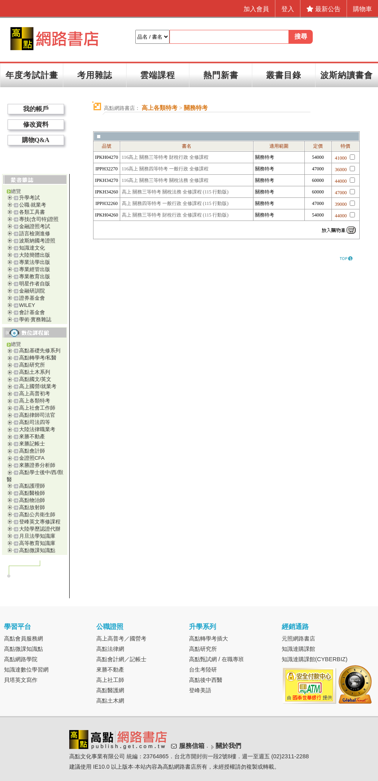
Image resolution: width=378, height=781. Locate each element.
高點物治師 (32, 500)
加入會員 (256, 9)
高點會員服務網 (23, 638)
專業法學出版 (34, 262)
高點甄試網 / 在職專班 (216, 659)
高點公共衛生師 (37, 514)
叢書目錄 (283, 75)
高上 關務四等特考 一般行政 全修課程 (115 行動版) (175, 203)
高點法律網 (110, 649)
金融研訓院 (32, 291)
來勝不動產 (32, 436)
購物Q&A (35, 140)
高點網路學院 (20, 659)
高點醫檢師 (32, 493)
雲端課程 (157, 75)
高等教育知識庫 (37, 543)
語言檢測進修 (34, 233)
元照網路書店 (298, 638)
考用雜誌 (94, 75)
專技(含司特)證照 (39, 219)
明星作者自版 (34, 284)
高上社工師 (110, 680)
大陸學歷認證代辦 (39, 529)
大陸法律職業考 (37, 429)
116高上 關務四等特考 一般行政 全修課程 (165, 169)
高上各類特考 (34, 401)
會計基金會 (32, 312)
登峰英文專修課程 (39, 522)
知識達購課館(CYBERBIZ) (315, 659)
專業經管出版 (34, 269)
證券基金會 (32, 298)
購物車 (362, 9)
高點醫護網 (110, 690)
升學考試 (29, 198)
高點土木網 (110, 700)
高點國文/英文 (35, 379)
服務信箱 (192, 745)
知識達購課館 (298, 649)
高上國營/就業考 (38, 386)
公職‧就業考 (32, 205)
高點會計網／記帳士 (121, 659)
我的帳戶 (36, 108)
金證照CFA (32, 458)
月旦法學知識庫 (37, 536)
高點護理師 (32, 486)
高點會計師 (32, 451)
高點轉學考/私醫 (38, 358)
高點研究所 (32, 365)
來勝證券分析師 (37, 465)
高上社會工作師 (37, 408)
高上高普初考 (34, 393)
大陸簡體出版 (34, 255)
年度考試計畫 (32, 75)
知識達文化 (32, 248)
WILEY (27, 305)
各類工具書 (32, 212)
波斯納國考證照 (37, 241)
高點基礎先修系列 (39, 350)
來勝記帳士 (32, 444)
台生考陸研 (203, 669)
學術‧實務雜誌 (35, 319)
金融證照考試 (34, 226)
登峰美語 (200, 690)
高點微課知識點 (37, 550)
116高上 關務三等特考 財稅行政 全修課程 (165, 157)
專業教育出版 (34, 276)
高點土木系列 (34, 372)
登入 (287, 9)
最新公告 (323, 9)
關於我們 (228, 745)
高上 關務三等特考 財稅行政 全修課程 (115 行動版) (175, 215)
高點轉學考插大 (208, 638)
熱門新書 (220, 75)
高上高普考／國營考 (121, 638)
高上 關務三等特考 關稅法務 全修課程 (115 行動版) (175, 192)
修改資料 (36, 124)
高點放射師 (32, 507)
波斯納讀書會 (346, 75)
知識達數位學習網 (26, 669)
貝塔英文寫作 (20, 680)
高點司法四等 (34, 422)
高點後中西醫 (205, 680)
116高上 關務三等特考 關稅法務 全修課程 (165, 180)
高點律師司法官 (37, 415)
